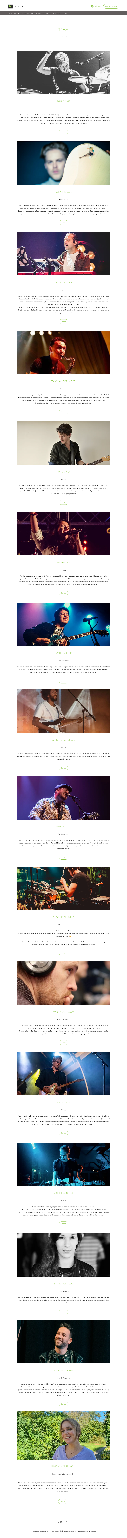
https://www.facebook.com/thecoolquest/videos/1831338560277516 (73, 1124)
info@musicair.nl (56, 1531)
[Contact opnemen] (111, 6)
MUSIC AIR (20, 6)
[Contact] (63, 132)
